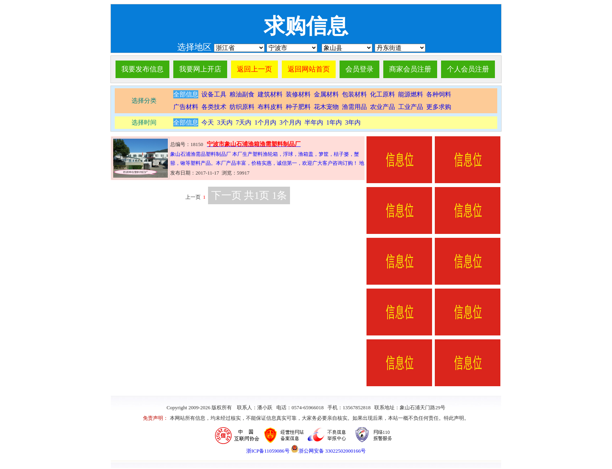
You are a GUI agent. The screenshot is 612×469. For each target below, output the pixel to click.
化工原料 (382, 94)
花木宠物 (326, 106)
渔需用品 (354, 106)
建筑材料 (270, 94)
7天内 (243, 122)
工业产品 (410, 106)
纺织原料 (242, 106)
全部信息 (185, 94)
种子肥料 (298, 106)
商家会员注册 (410, 69)
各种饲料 (438, 94)
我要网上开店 (200, 69)
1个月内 (265, 122)
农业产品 (382, 106)
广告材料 (185, 106)
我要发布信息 (142, 69)
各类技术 (213, 106)
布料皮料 (270, 106)
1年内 (334, 122)
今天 (207, 122)
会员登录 (359, 69)
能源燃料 (410, 94)
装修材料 (298, 94)
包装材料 (354, 94)
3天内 (225, 122)
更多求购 (438, 106)
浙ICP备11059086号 (268, 451)
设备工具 (213, 94)
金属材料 (326, 94)
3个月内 (290, 122)
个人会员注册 (468, 69)
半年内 (313, 122)
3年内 (353, 122)
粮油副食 (242, 94)
